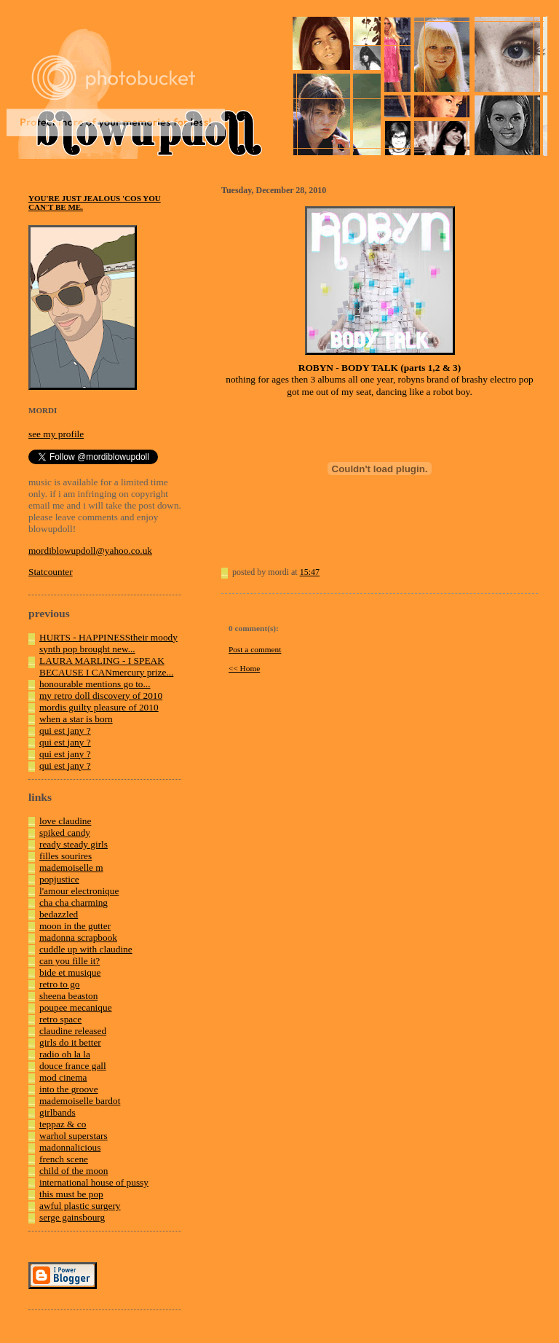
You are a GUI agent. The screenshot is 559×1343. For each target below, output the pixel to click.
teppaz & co (62, 1124)
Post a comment (255, 649)
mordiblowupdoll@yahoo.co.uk (90, 550)
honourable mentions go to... (95, 683)
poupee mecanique (75, 1007)
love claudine (65, 820)
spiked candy (64, 832)
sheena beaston (68, 995)
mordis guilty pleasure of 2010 (99, 707)
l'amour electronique (79, 890)
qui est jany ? (65, 730)
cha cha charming (73, 902)
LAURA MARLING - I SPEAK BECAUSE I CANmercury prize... (106, 666)
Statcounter (50, 571)
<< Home (244, 668)
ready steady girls (73, 844)
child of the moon (73, 1170)
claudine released (72, 1030)
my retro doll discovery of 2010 (100, 695)
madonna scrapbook (78, 937)
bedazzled (58, 914)
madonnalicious (69, 1147)
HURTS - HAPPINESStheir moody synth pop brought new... (108, 643)
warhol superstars (73, 1135)
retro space (60, 1019)
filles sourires (65, 855)
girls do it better (70, 1042)
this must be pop (71, 1194)
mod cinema (63, 1077)
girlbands (57, 1112)
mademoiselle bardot (79, 1100)
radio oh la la (64, 1054)
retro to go (59, 984)
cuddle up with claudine (85, 949)
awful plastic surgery (80, 1205)
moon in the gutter (75, 925)
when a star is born (76, 718)
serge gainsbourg (72, 1217)
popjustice (59, 879)
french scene (63, 1159)
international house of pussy (93, 1182)
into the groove (68, 1089)
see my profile (56, 433)
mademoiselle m (71, 867)
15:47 (310, 572)
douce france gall (72, 1065)
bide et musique (69, 972)
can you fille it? (69, 960)
